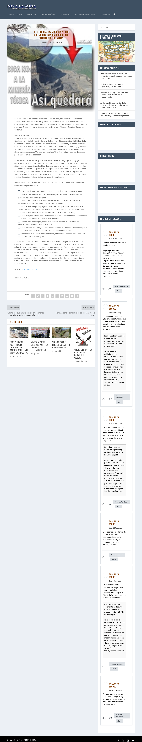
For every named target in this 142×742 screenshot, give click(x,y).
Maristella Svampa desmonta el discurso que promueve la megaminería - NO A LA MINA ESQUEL (114, 605)
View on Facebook (121, 283)
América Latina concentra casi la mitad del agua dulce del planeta (114, 111)
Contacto (105, 11)
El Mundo (65, 11)
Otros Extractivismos (85, 11)
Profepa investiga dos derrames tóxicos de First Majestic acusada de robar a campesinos (19, 343)
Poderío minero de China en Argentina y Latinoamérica (112, 81)
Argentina (31, 11)
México (59, 38)
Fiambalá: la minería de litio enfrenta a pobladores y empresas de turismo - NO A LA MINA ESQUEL (114, 337)
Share (118, 287)
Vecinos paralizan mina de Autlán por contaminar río (61, 341)
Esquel (20, 11)
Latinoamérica (48, 11)
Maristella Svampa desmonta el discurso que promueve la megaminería (114, 91)
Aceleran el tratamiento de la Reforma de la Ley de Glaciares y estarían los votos (114, 101)
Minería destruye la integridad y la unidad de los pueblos (83, 349)
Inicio (11, 11)
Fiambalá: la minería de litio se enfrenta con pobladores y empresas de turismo (116, 72)
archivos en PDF (31, 265)
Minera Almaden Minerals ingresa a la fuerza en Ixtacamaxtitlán (39, 342)
